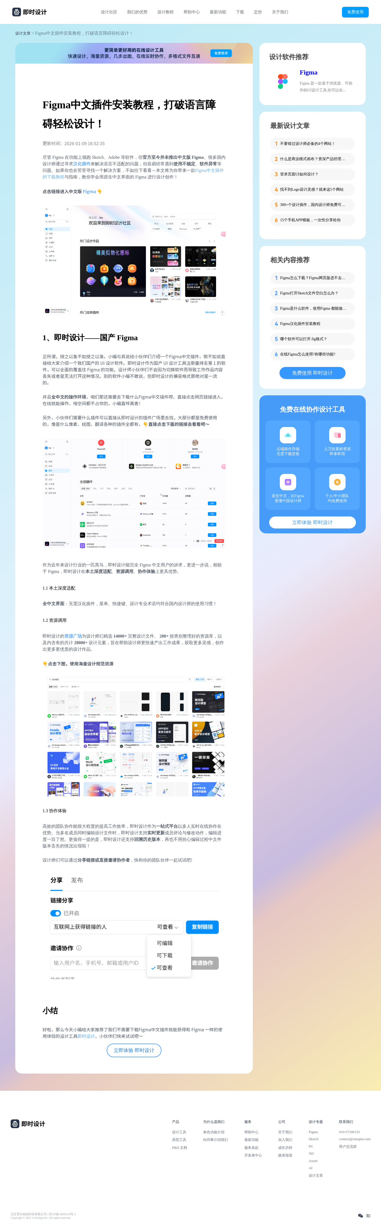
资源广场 (73, 636)
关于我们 (280, 12)
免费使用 (355, 12)
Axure (313, 1161)
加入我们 (285, 1140)
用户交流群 (348, 1147)
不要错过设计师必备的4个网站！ (307, 144)
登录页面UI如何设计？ (299, 174)
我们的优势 (137, 12)
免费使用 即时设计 (312, 373)
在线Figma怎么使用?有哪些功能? (307, 354)
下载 (240, 12)
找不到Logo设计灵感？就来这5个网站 (312, 189)
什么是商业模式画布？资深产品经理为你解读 (314, 159)
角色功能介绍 (213, 1132)
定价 (258, 12)
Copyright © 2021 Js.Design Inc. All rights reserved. (41, 1217)
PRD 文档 (179, 1148)
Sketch (314, 1139)
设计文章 (23, 33)
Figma (89, 191)
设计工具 (179, 1132)
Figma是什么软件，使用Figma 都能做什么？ (314, 308)
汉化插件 (82, 164)
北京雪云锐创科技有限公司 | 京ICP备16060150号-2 (43, 1214)
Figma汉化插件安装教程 (300, 324)
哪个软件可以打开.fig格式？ (303, 339)
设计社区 (109, 12)
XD (311, 1153)
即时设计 (86, 1036)
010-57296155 (349, 1132)
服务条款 (251, 1148)
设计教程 (165, 12)
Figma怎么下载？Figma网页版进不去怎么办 (314, 278)
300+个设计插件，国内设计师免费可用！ (314, 205)
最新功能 (218, 12)
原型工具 (179, 1140)
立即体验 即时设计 (134, 1050)
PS (311, 1146)
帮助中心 (192, 12)
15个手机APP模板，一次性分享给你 (310, 220)
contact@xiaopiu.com (354, 1139)
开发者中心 (253, 1155)
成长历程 (285, 1148)
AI (311, 1168)
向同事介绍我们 (215, 1140)
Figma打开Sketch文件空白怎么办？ (309, 293)
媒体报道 (285, 1155)
